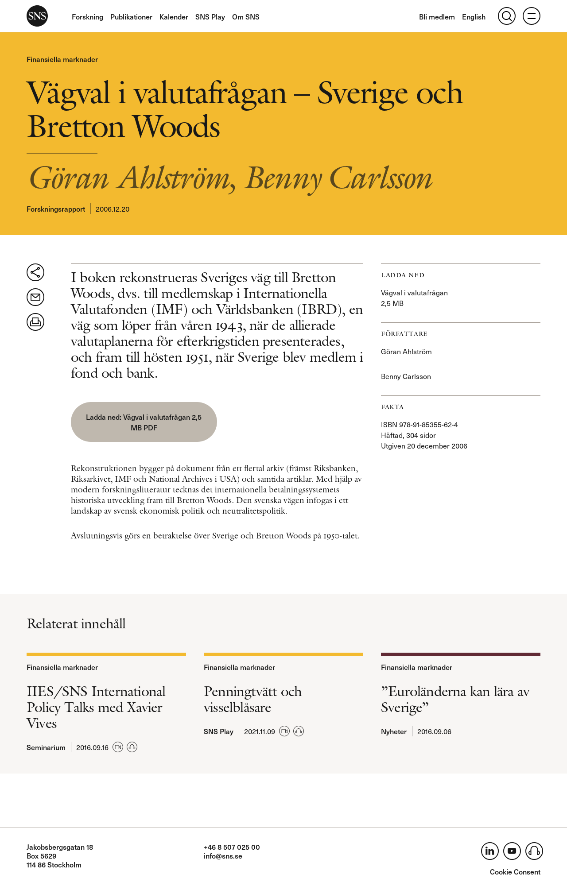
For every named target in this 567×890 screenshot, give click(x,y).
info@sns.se (223, 855)
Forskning (87, 16)
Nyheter (394, 731)
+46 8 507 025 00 (232, 846)
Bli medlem (437, 16)
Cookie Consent (515, 871)
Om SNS (246, 16)
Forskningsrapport (56, 208)
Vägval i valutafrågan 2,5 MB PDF (162, 422)
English (473, 16)
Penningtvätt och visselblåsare (253, 699)
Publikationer (131, 16)
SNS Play (210, 16)
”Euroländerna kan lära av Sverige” (455, 699)
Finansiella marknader (62, 59)
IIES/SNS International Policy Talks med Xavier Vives (96, 707)
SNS (37, 16)
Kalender (173, 16)
